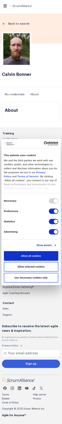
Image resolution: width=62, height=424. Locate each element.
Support (7, 315)
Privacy (37, 399)
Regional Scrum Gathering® (18, 287)
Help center (39, 395)
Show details (44, 245)
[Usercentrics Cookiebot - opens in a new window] (44, 143)
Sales (6, 309)
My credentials (15, 94)
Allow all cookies (31, 255)
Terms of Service (28, 176)
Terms (5, 395)
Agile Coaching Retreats (16, 293)
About (34, 94)
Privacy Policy (12, 345)
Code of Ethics (10, 403)
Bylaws (6, 399)
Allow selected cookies (30, 266)
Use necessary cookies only (30, 277)
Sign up (31, 363)
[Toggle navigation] (5, 5)
